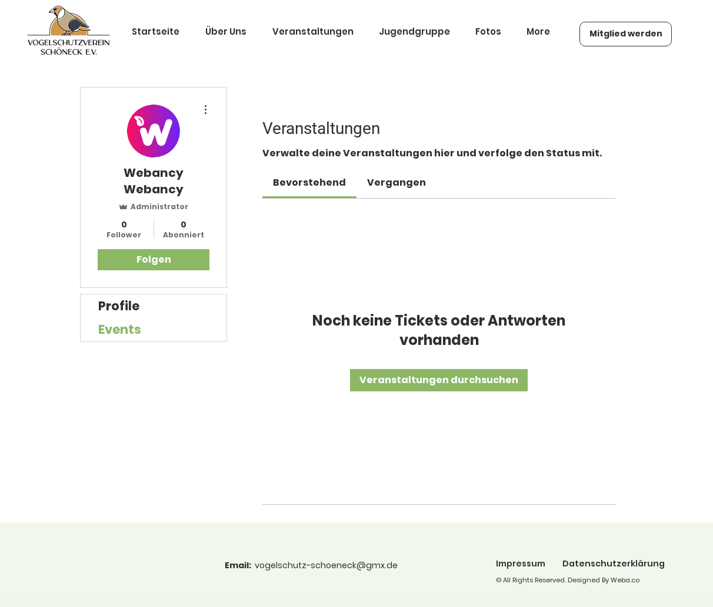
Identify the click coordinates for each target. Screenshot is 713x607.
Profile (118, 305)
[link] (309, 182)
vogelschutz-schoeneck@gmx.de (326, 565)
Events (119, 329)
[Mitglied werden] (625, 34)
